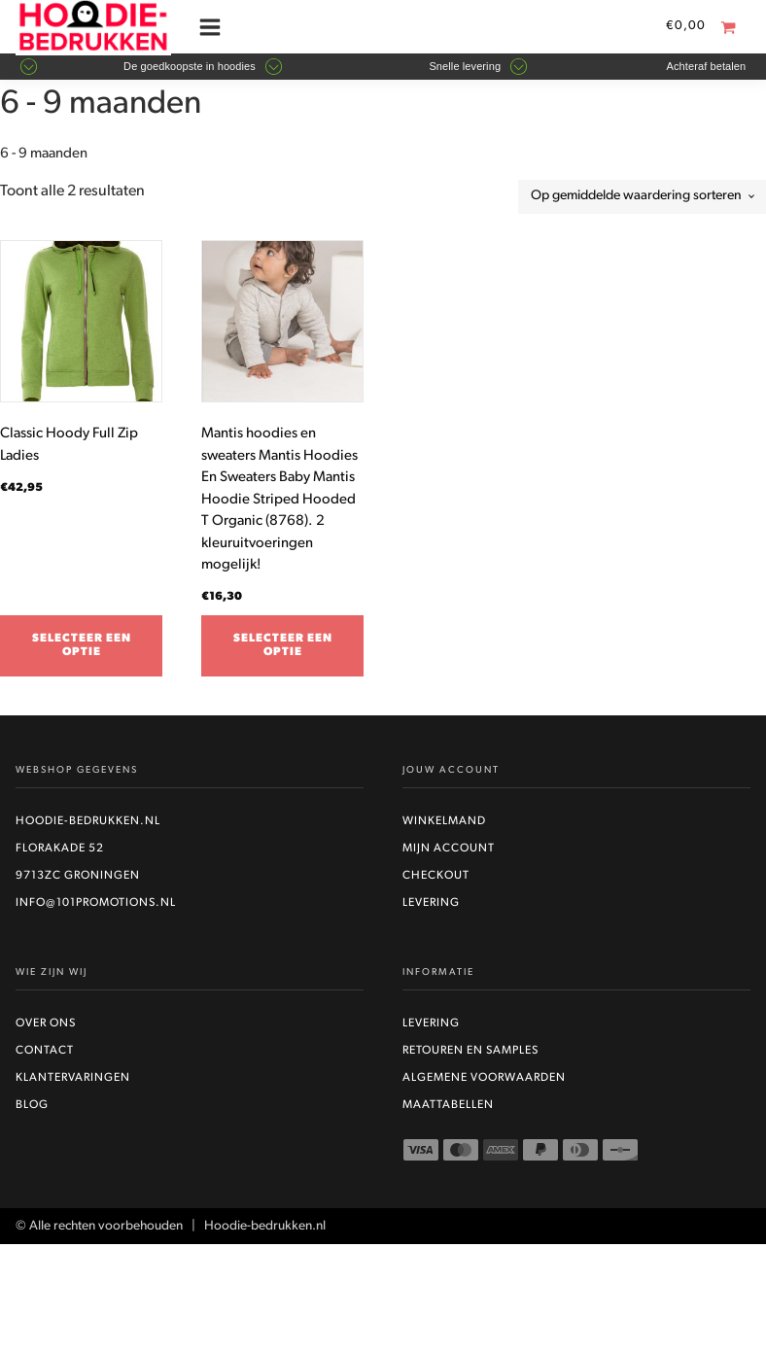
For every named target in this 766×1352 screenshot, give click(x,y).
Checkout (436, 876)
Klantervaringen (73, 1078)
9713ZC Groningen (78, 876)
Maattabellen (448, 1105)
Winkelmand (444, 821)
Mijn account (448, 848)
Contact (45, 1051)
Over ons (46, 1023)
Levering (431, 903)
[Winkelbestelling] (642, 197)
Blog (32, 1105)
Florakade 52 (60, 848)
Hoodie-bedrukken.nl (88, 821)
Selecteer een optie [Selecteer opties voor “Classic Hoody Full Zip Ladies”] (81, 645)
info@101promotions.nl (96, 903)
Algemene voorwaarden (484, 1078)
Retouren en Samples (470, 1051)
